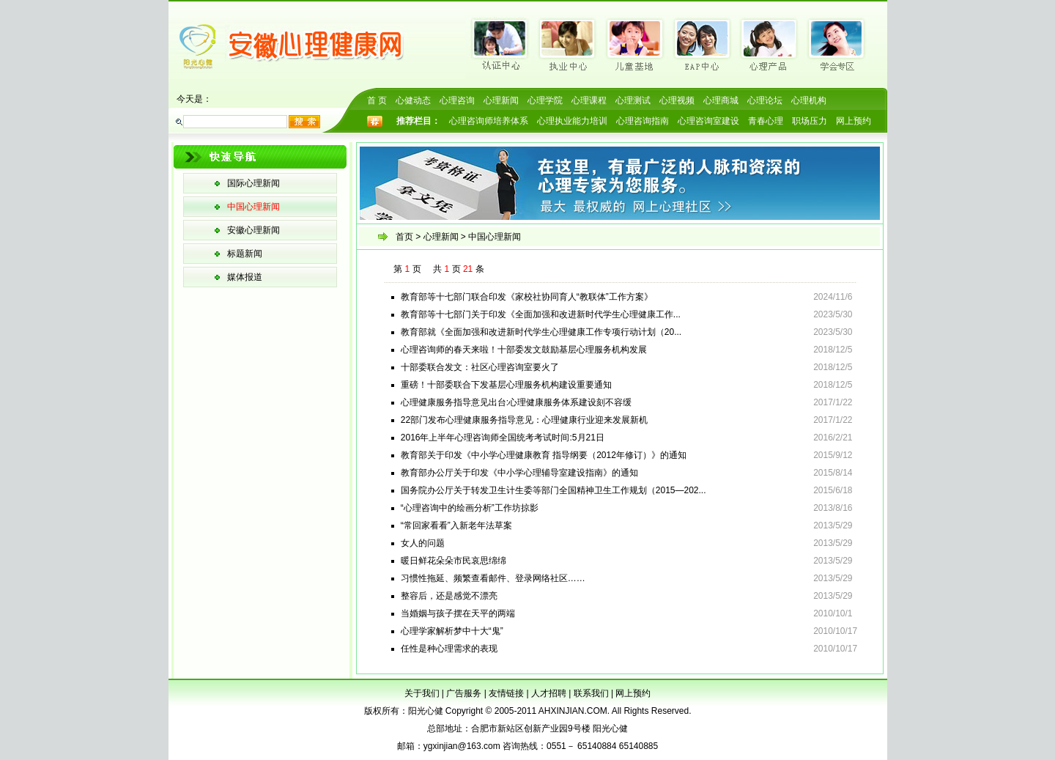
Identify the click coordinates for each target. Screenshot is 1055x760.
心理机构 (808, 100)
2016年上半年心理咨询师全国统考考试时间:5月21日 (502, 437)
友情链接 (506, 693)
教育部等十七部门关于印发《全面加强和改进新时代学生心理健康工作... (541, 314)
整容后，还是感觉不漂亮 (449, 596)
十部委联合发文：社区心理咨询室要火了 (480, 367)
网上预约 (853, 121)
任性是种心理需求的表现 (449, 648)
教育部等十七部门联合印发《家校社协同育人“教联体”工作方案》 (527, 297)
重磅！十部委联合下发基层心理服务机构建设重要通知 (506, 385)
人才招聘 (548, 693)
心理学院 (545, 100)
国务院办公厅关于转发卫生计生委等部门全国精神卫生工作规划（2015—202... (553, 490)
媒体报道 (244, 277)
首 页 (377, 100)
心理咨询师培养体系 (488, 121)
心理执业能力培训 (572, 121)
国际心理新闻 (253, 183)
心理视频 (677, 100)
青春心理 (765, 121)
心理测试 (633, 100)
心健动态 (413, 100)
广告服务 (463, 693)
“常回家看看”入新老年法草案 (456, 525)
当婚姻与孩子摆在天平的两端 (458, 613)
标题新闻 (244, 253)
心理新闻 (501, 100)
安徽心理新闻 (253, 230)
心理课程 (589, 100)
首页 (404, 237)
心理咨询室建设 (708, 121)
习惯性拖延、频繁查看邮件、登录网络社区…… (493, 578)
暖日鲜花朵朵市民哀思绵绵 (453, 561)
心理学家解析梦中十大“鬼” (452, 631)
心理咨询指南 (642, 121)
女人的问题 (423, 543)
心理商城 (720, 100)
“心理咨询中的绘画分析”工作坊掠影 (469, 508)
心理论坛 (764, 100)
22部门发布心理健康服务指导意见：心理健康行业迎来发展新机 (524, 420)
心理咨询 (457, 100)
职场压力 (809, 121)
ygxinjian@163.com (461, 746)
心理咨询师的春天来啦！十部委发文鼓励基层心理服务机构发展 (524, 349)
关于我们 (422, 693)
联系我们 (591, 693)
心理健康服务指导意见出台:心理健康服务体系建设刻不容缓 (516, 402)
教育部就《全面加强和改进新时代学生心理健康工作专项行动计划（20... (541, 332)
